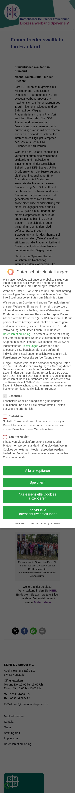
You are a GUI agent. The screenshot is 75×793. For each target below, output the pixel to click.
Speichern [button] (37, 476)
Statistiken (14, 409)
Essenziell (14, 389)
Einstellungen (30, 339)
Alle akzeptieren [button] (37, 464)
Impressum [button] (56, 517)
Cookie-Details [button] (21, 517)
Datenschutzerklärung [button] (39, 517)
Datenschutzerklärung (16, 327)
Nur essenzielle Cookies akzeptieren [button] (37, 490)
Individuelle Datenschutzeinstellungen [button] (37, 506)
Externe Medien (17, 430)
